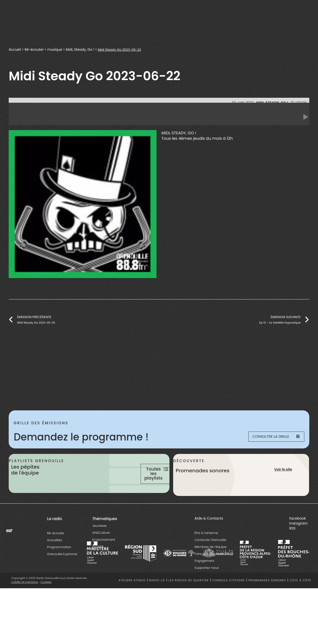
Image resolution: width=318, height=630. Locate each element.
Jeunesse (99, 544)
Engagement (204, 579)
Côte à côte (300, 598)
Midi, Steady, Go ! (80, 49)
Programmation (59, 565)
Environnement (103, 558)
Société (97, 565)
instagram (298, 541)
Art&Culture (101, 551)
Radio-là (157, 598)
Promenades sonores (267, 598)
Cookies (46, 600)
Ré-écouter (34, 49)
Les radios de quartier (188, 598)
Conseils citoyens (228, 598)
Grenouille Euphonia (62, 572)
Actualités (54, 558)
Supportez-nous (207, 586)
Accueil (15, 49)
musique (54, 49)
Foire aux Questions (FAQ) (214, 572)
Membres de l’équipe (210, 565)
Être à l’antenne (206, 551)
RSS (292, 546)
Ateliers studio (132, 598)
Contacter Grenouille (210, 558)
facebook (297, 536)
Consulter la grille (272, 437)
